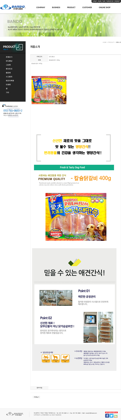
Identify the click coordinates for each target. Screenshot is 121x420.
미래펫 (8, 84)
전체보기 (9, 57)
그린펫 (8, 65)
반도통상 (9, 61)
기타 (7, 92)
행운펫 (8, 73)
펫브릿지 (9, 69)
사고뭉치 (9, 76)
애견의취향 (10, 80)
